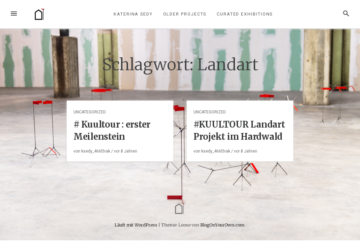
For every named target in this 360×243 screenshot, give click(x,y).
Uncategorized (89, 112)
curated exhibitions (245, 14)
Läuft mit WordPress (136, 224)
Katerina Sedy (133, 14)
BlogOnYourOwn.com (222, 224)
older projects (185, 14)
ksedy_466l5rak (95, 151)
